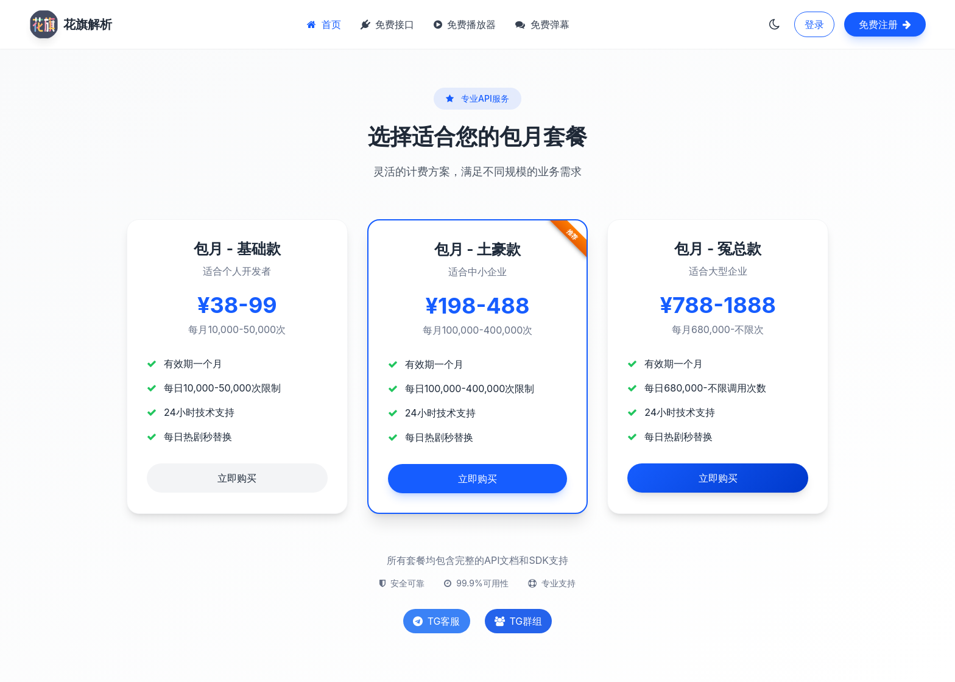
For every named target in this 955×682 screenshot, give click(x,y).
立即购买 (236, 478)
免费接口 (387, 24)
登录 (814, 24)
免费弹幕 (542, 24)
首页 (323, 24)
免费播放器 (465, 24)
